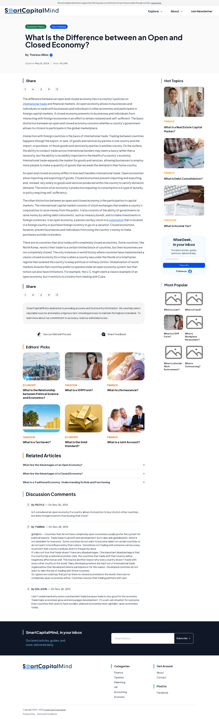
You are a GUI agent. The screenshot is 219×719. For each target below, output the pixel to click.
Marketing (119, 682)
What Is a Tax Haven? (37, 442)
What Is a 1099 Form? (79, 390)
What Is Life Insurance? (122, 390)
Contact (161, 677)
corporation (116, 220)
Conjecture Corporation (55, 710)
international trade (35, 103)
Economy (29, 385)
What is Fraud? (193, 309)
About (160, 672)
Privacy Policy (29, 714)
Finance (112, 385)
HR (116, 687)
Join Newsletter (201, 11)
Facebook (162, 692)
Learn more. (156, 3)
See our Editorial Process (54, 334)
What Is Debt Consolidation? (183, 178)
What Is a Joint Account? (123, 442)
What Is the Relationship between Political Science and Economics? (41, 393)
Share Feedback (113, 334)
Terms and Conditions (47, 714)
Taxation (71, 385)
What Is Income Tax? (177, 226)
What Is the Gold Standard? (76, 444)
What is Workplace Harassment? (192, 336)
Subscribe (184, 265)
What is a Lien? (172, 309)
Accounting (120, 692)
